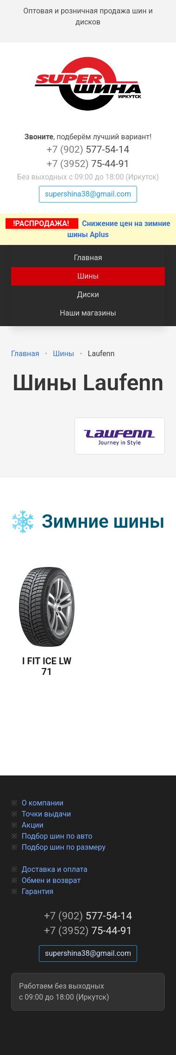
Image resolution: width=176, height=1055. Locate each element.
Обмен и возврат (51, 880)
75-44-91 (88, 163)
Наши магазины (88, 313)
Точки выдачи (46, 814)
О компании (42, 803)
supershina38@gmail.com (88, 194)
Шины (88, 276)
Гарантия (38, 891)
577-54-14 (88, 149)
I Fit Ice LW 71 (47, 622)
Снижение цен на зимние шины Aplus (88, 228)
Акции (33, 825)
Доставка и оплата (55, 869)
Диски (88, 294)
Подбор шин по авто (57, 836)
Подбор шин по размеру (64, 847)
